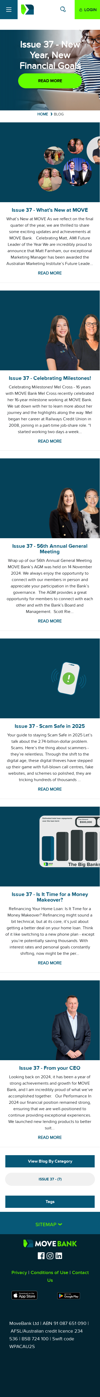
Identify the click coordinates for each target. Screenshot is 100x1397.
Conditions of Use (49, 1272)
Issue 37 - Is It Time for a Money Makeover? (50, 897)
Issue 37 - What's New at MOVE (50, 210)
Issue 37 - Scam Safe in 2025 (50, 726)
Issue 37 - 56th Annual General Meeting (49, 549)
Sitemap (46, 1225)
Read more (50, 81)
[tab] (50, 1223)
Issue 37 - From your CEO (49, 1068)
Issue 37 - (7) (50, 1179)
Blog (59, 114)
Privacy (19, 1272)
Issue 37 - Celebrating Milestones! (50, 378)
